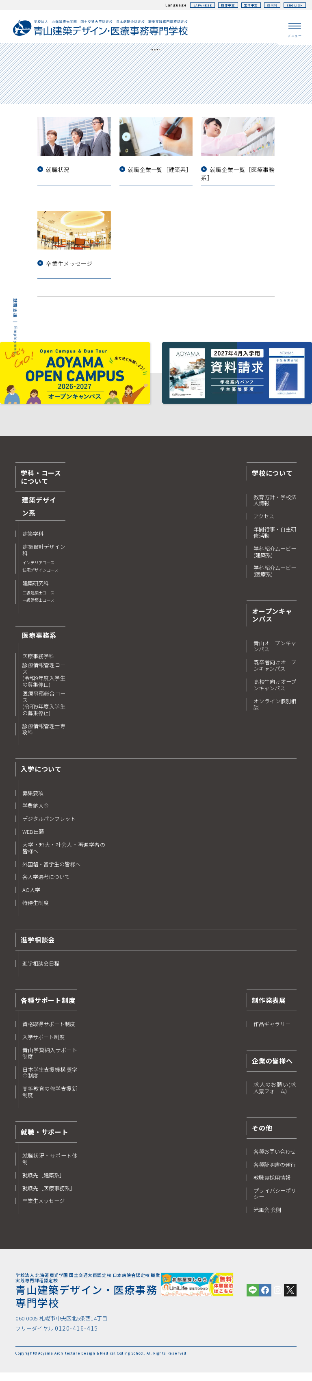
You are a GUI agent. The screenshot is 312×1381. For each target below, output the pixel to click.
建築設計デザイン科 (43, 565)
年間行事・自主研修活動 (275, 539)
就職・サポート (45, 1138)
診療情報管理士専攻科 (43, 735)
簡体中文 (219, 5)
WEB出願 (33, 838)
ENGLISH (293, 5)
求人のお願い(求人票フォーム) (275, 1094)
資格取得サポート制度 (48, 1031)
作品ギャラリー (272, 1031)
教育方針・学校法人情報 (275, 506)
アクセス (264, 523)
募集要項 (32, 799)
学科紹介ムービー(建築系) (275, 558)
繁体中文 (245, 5)
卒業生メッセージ (43, 1208)
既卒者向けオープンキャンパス (275, 672)
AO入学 (31, 897)
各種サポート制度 (48, 1006)
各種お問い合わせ (275, 1158)
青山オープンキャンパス (275, 652)
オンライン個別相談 (275, 711)
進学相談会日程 (40, 970)
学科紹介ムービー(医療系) (275, 578)
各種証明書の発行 (275, 1171)
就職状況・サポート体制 (49, 1165)
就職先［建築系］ (43, 1182)
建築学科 (32, 540)
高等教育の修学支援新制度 (49, 1098)
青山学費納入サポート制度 (49, 1059)
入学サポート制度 (43, 1043)
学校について (272, 480)
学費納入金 (35, 812)
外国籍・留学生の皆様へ (51, 871)
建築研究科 (38, 599)
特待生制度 (35, 910)
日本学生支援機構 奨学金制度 (49, 1079)
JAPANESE (192, 5)
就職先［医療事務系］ (48, 1195)
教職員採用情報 (272, 1184)
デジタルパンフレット (49, 825)
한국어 (269, 5)
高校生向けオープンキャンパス (275, 691)
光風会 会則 (267, 1217)
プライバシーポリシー (275, 1200)
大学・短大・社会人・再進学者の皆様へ (63, 854)
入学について (41, 776)
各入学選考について (46, 884)
